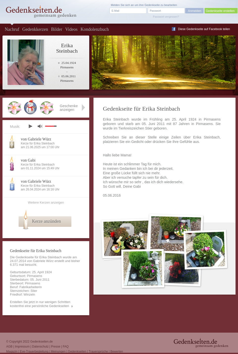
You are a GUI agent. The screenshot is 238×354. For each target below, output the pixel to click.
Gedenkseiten (77, 351)
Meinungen (58, 351)
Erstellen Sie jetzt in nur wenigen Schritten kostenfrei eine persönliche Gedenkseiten (40, 304)
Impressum (22, 346)
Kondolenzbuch (95, 29)
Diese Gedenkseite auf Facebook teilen (204, 29)
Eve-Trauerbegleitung (34, 351)
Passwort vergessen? (166, 16)
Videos (71, 29)
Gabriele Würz (43, 261)
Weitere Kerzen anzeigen (46, 202)
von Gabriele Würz (36, 139)
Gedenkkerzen (35, 29)
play (30, 126)
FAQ (66, 346)
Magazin (11, 351)
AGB (9, 346)
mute (40, 126)
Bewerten (116, 351)
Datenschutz (40, 346)
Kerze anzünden (46, 221)
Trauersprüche (98, 351)
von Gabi (28, 160)
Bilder (56, 29)
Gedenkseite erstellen (220, 11)
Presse (55, 346)
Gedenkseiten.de (41, 341)
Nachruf (12, 29)
